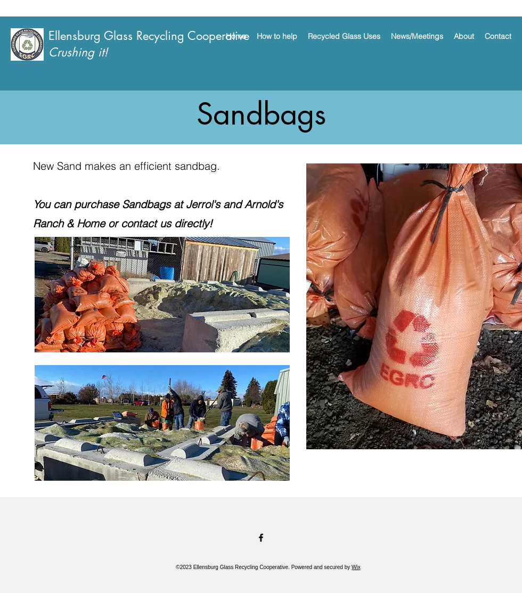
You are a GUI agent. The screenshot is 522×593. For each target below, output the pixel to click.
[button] (277, 36)
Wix (356, 567)
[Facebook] (261, 537)
